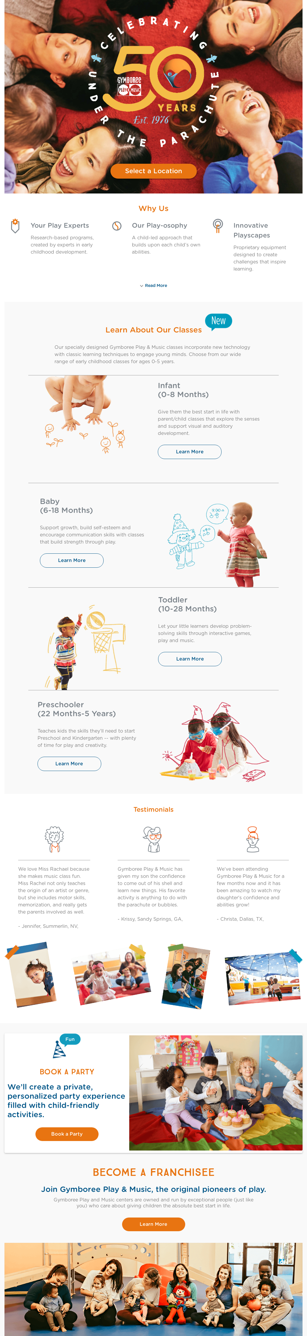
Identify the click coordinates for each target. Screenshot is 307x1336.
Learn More (190, 452)
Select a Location (153, 171)
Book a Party (66, 1134)
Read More (153, 286)
